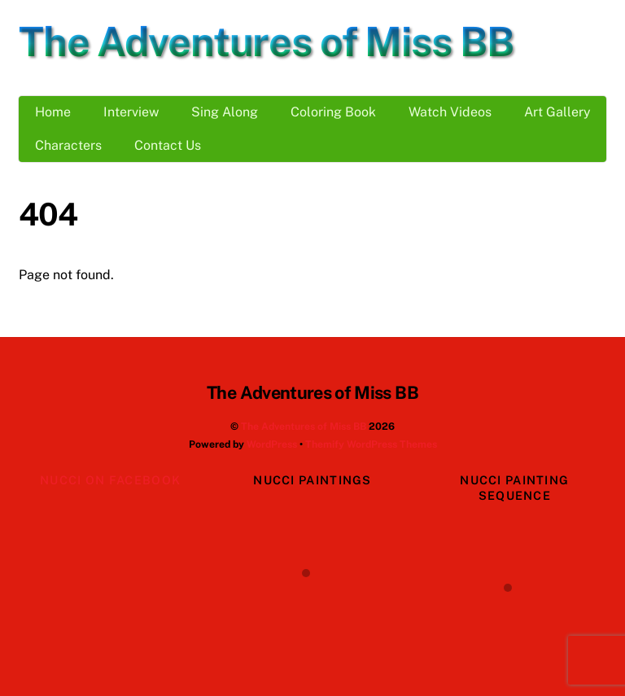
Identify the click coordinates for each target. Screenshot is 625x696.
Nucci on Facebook (110, 480)
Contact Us (167, 145)
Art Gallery (557, 112)
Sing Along (224, 112)
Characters (68, 145)
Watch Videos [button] (450, 112)
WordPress (272, 444)
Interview (131, 112)
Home (53, 112)
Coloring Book (333, 112)
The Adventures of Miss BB (303, 426)
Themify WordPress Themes (371, 444)
